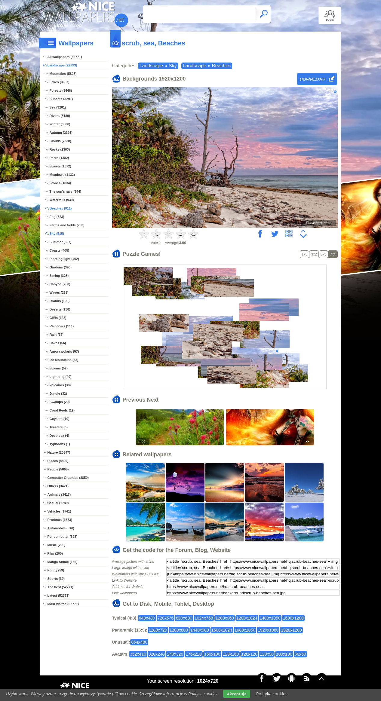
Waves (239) (59, 292)
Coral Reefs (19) (62, 410)
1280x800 (179, 630)
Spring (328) (59, 275)
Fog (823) (57, 217)
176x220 (194, 654)
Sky (173, 65)
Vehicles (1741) (59, 511)
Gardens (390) (61, 267)
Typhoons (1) (60, 444)
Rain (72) (56, 334)
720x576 (166, 618)
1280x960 (224, 618)
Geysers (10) (59, 419)
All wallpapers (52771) (65, 57)
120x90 (267, 654)
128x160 (231, 654)
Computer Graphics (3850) (68, 477)
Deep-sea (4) (59, 435)
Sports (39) (56, 578)
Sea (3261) (58, 107)
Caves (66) (58, 343)
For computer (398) (63, 536)
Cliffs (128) (58, 318)
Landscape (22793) (62, 65)
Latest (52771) (58, 595)
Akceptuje (236, 693)
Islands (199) (60, 301)
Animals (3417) (59, 494)
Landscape (151, 65)
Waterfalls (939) (62, 200)
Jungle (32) (58, 393)
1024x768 (204, 618)
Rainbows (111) (62, 326)
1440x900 (199, 630)
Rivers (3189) (60, 116)
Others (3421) (58, 486)
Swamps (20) (60, 402)
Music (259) (57, 545)
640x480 (147, 618)
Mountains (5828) (63, 73)
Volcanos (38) (60, 385)
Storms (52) (59, 368)
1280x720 (158, 630)
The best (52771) (60, 587)
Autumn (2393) (61, 132)
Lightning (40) (61, 376)
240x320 (175, 654)
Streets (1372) (60, 166)
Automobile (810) (61, 528)
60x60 (300, 654)
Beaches (221, 65)
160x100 (212, 654)
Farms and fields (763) (67, 225)
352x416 (138, 654)
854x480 (139, 642)
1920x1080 (268, 630)
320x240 (157, 654)
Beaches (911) (61, 208)
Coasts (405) (59, 250)
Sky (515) (57, 233)
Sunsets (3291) (61, 99)
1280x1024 (246, 618)
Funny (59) (56, 570)
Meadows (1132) (62, 174)
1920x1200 (291, 630)
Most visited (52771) (63, 604)
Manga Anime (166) (63, 562)
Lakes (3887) (59, 82)
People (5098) (58, 469)
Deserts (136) (60, 309)
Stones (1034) (60, 183)
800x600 (184, 618)
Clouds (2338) (60, 141)
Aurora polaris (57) (64, 351)
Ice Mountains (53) (64, 360)
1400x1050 (270, 618)
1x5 (304, 254)
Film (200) (55, 553)
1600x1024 (221, 630)
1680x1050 (245, 630)
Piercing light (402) (64, 259)
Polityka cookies (271, 693)
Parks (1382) (59, 158)
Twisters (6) (59, 427)
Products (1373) (60, 520)
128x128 (249, 654)
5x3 (323, 254)
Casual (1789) (58, 503)
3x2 (314, 254)
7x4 (333, 254)
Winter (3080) (60, 124)
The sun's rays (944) (65, 191)
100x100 (284, 654)
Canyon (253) (60, 284)
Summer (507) (61, 242)
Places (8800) (58, 461)
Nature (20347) (59, 452)
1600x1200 (293, 618)
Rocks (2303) (60, 149)
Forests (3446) (61, 90)
